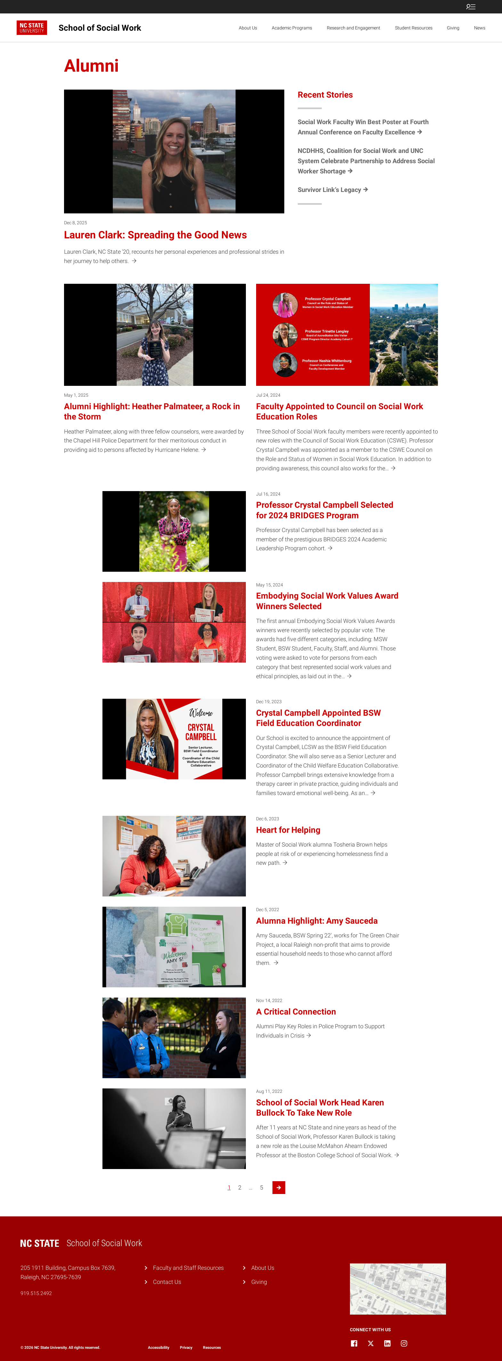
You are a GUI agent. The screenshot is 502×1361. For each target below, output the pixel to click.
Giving (453, 27)
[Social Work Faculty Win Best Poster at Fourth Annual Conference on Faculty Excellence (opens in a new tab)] (366, 127)
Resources (212, 1347)
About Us (248, 27)
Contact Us (167, 1281)
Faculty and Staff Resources (188, 1267)
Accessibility (158, 1347)
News (479, 27)
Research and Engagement (353, 27)
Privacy (186, 1347)
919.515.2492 (36, 1293)
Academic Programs (292, 27)
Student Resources (414, 27)
